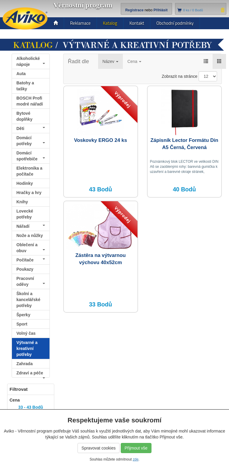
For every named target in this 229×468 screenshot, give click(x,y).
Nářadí (30, 226)
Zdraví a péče (30, 374)
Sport (21, 324)
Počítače (30, 260)
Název (111, 61)
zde (135, 459)
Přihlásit (161, 10)
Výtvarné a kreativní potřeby (27, 348)
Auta (21, 73)
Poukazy (24, 269)
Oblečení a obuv (30, 247)
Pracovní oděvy (30, 281)
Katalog (110, 23)
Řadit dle (78, 61)
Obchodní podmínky (175, 23)
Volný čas (25, 333)
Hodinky (24, 183)
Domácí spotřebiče (30, 156)
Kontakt (136, 23)
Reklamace (80, 23)
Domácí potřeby (30, 140)
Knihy (22, 201)
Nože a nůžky (29, 235)
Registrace (134, 10)
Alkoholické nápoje (30, 61)
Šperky (23, 314)
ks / (193, 10)
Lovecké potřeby (24, 214)
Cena (134, 61)
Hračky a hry (28, 192)
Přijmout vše (136, 448)
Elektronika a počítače (29, 171)
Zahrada (24, 363)
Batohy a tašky (25, 85)
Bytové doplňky (24, 116)
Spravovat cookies (98, 448)
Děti (30, 128)
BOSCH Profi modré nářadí (29, 101)
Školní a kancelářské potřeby (28, 299)
